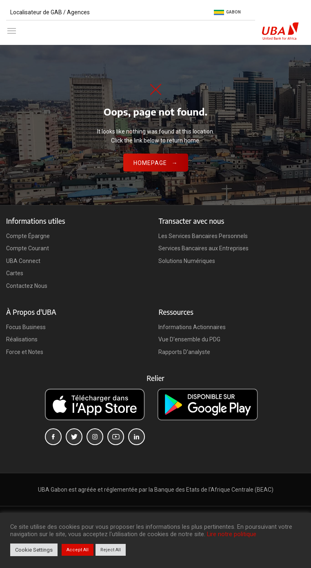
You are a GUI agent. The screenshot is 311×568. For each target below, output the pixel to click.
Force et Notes (24, 352)
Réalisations (22, 339)
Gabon (227, 12)
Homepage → (155, 163)
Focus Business (26, 327)
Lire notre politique (231, 534)
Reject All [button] (110, 549)
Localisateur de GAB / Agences (50, 12)
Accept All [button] (78, 549)
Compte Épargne (28, 236)
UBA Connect (23, 261)
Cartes (14, 273)
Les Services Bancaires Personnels (203, 236)
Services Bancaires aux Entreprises (203, 248)
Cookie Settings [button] (34, 550)
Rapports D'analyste (184, 352)
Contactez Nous (26, 286)
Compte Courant (27, 248)
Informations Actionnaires (192, 327)
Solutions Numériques (186, 261)
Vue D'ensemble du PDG (189, 339)
